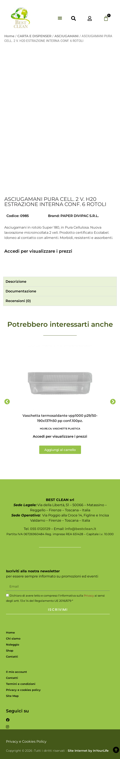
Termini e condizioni (20, 684)
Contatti (12, 656)
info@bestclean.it (80, 529)
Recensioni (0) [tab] (18, 301)
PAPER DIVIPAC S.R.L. (79, 216)
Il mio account (16, 671)
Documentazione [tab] (21, 291)
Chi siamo (13, 638)
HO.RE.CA (46, 428)
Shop (9, 650)
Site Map (12, 696)
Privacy (89, 595)
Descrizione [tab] (16, 281)
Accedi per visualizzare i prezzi (38, 251)
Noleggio (12, 644)
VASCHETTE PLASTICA (66, 428)
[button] (60, 18)
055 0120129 (40, 529)
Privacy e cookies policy (23, 690)
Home (9, 36)
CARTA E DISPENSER (34, 36)
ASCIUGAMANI (66, 36)
